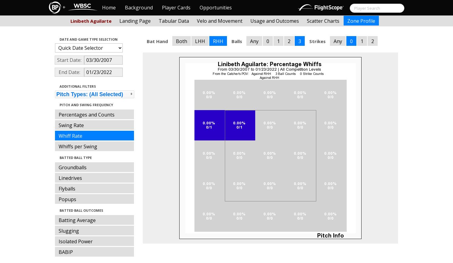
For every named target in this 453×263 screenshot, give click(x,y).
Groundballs (73, 167)
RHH (218, 41)
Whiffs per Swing (78, 146)
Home (109, 7)
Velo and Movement (219, 21)
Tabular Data (174, 21)
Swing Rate (71, 125)
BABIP (66, 252)
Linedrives (70, 178)
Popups (67, 199)
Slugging (69, 231)
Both (181, 41)
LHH (200, 41)
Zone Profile (361, 21)
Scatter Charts (323, 21)
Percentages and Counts (87, 114)
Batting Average (77, 220)
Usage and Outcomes (274, 21)
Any (254, 41)
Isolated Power (76, 241)
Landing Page (135, 21)
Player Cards (176, 7)
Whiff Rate (70, 136)
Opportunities (216, 7)
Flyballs (67, 188)
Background (139, 7)
